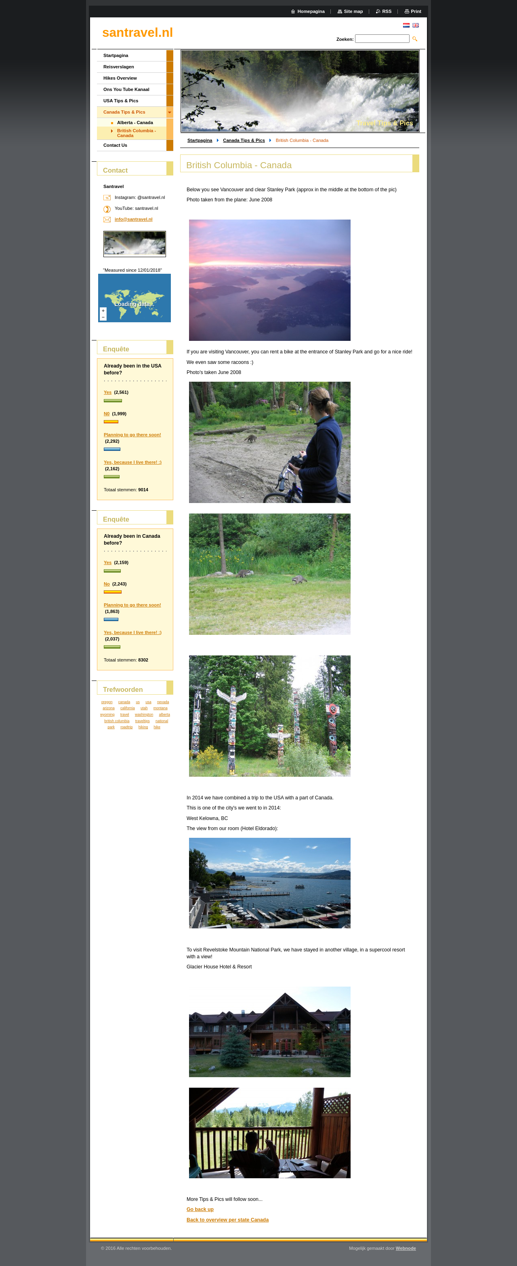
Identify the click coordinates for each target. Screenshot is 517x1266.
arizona (108, 708)
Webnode (406, 1248)
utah (144, 708)
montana (160, 708)
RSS (387, 11)
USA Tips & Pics (120, 100)
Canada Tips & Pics (244, 140)
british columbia (116, 721)
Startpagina (199, 140)
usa (148, 702)
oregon (107, 702)
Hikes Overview (120, 78)
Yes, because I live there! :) (133, 462)
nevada (163, 702)
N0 (106, 413)
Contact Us (115, 145)
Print (416, 11)
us (137, 702)
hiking (143, 727)
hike (157, 727)
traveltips (142, 721)
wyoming (107, 714)
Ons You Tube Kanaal (126, 89)
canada (124, 702)
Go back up (200, 1209)
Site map (353, 11)
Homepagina (311, 11)
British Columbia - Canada (136, 133)
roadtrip (126, 727)
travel (124, 714)
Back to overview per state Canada (228, 1220)
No (107, 583)
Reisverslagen (118, 66)
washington (144, 714)
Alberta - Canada (135, 122)
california (127, 708)
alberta (164, 714)
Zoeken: (345, 39)
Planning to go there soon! (132, 434)
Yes (107, 392)
